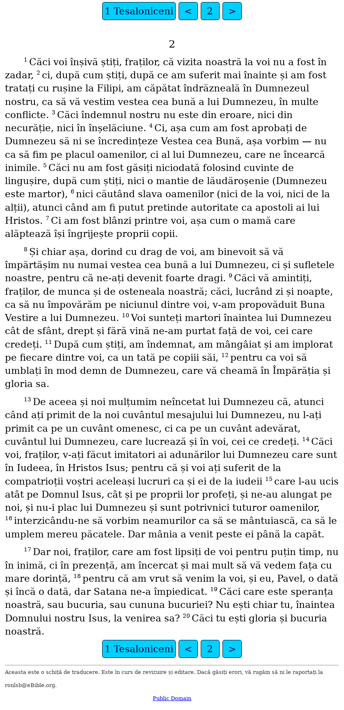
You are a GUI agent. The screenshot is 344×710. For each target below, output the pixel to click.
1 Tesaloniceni (139, 11)
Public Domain (172, 698)
